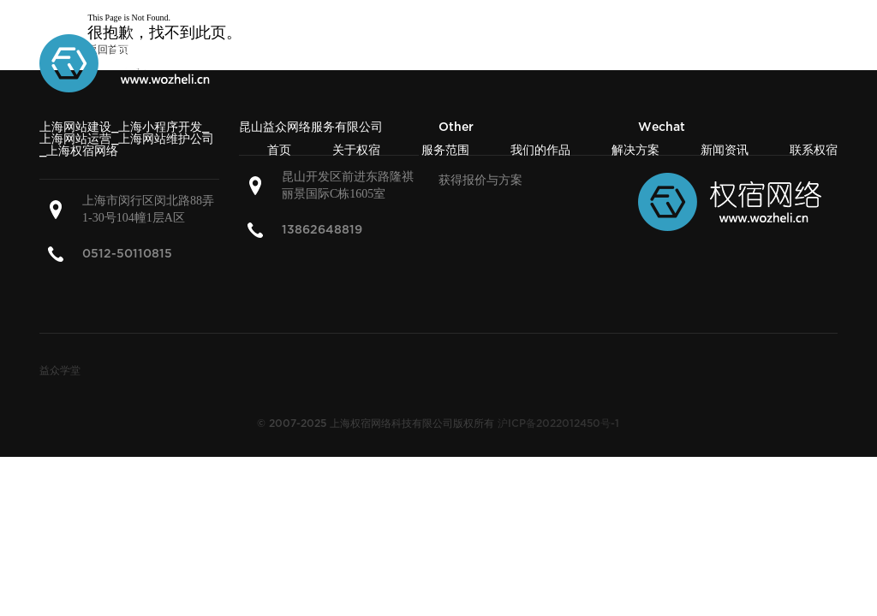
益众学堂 (60, 370)
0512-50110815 (127, 253)
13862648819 (322, 229)
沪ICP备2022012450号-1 (558, 424)
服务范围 (445, 150)
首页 (279, 150)
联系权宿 (814, 150)
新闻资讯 (725, 150)
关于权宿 (356, 150)
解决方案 (635, 150)
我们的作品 (540, 150)
